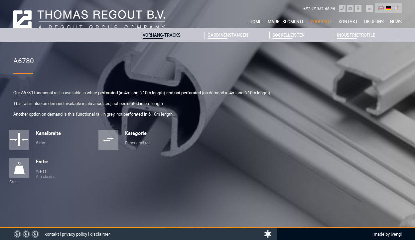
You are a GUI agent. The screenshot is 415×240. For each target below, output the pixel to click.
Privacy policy (74, 234)
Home (255, 22)
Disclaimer (100, 234)
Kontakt (348, 22)
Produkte (321, 22)
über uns (374, 22)
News (396, 22)
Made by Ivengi (388, 234)
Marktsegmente (286, 22)
